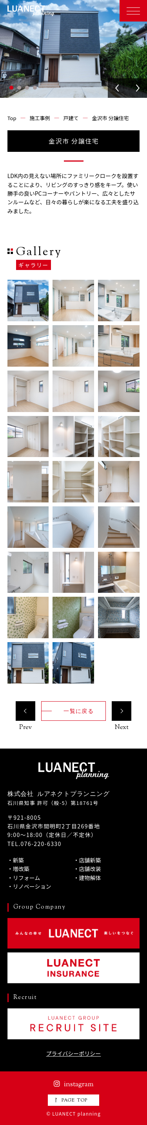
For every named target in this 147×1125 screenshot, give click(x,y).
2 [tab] (19, 88)
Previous (117, 88)
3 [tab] (27, 88)
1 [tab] (11, 88)
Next (137, 88)
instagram (74, 1085)
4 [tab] (35, 88)
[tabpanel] (73, 49)
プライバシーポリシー (73, 1053)
